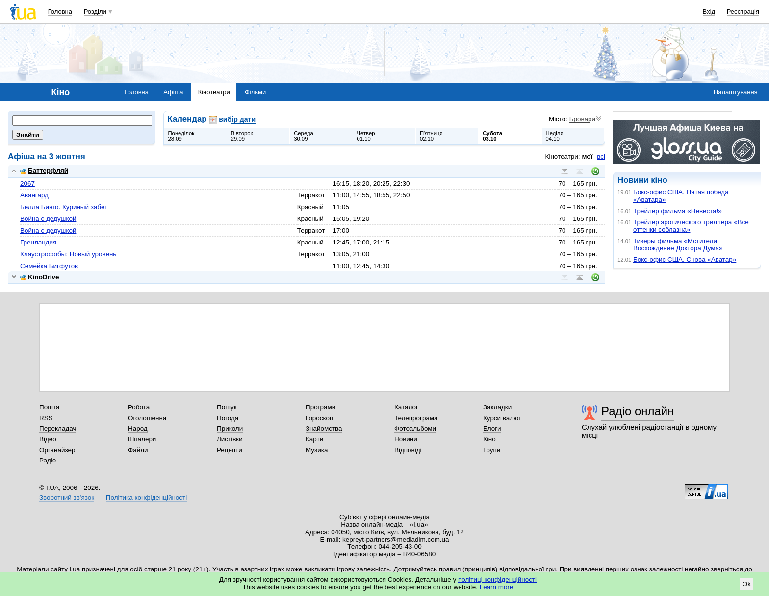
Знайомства (324, 428)
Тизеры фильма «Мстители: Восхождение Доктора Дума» (678, 244)
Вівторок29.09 (242, 136)
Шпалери (142, 439)
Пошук (227, 407)
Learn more (496, 587)
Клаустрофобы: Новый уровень (68, 254)
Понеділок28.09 (181, 136)
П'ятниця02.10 (431, 136)
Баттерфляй (44, 170)
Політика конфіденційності (146, 497)
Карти (314, 439)
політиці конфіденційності (497, 579)
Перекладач (57, 428)
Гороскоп (319, 418)
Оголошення (147, 418)
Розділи (95, 11)
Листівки (230, 439)
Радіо (47, 460)
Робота (139, 407)
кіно (659, 180)
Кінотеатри (214, 92)
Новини (405, 439)
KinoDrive (39, 277)
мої (587, 156)
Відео (47, 439)
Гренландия (38, 242)
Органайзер (57, 450)
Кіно (489, 439)
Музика (317, 450)
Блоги (492, 428)
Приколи (230, 428)
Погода (227, 418)
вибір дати (237, 119)
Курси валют (502, 418)
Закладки (497, 407)
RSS (46, 418)
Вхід (709, 11)
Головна (60, 11)
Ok (747, 584)
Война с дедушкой (48, 218)
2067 (27, 183)
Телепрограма (416, 418)
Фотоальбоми (415, 428)
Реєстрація (743, 11)
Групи (491, 450)
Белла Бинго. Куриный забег (63, 207)
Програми (320, 407)
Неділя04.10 (555, 136)
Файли (138, 450)
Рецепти (229, 450)
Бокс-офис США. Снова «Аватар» (684, 259)
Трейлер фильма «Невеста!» (677, 211)
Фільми (255, 92)
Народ (138, 428)
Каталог (406, 407)
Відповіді (408, 450)
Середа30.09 (303, 136)
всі (601, 156)
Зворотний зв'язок (66, 497)
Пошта (49, 407)
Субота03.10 (492, 136)
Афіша (173, 92)
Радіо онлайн (637, 411)
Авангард (34, 195)
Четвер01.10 (366, 136)
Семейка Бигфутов (49, 266)
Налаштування (736, 92)
